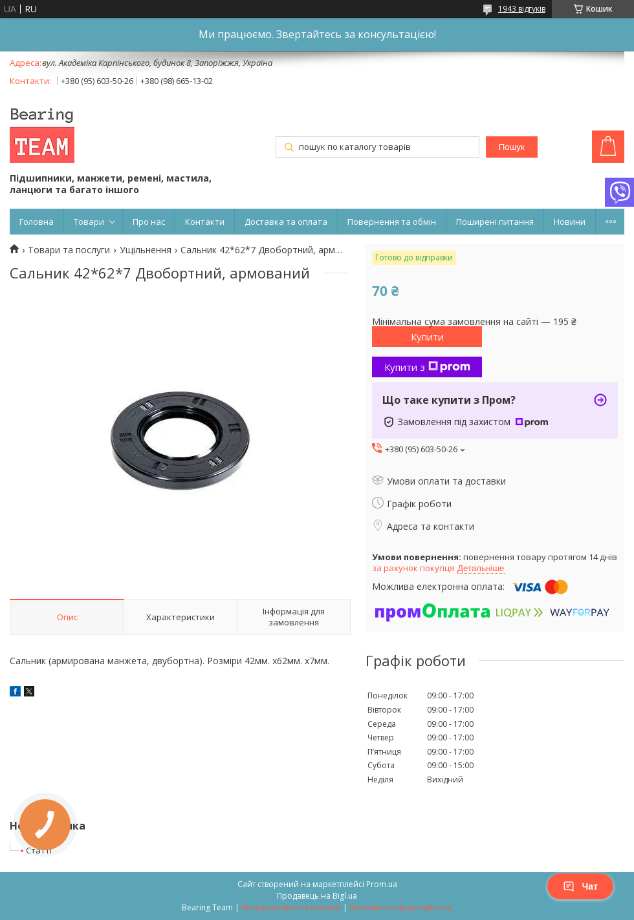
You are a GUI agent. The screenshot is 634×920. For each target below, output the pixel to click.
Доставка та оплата (286, 221)
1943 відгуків (521, 8)
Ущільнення (145, 250)
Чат (580, 886)
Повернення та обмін (391, 221)
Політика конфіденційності (400, 907)
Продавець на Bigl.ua (317, 895)
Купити (427, 336)
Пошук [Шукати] (512, 147)
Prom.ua (381, 884)
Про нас (149, 221)
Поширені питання (495, 221)
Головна (36, 221)
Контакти (204, 221)
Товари (89, 221)
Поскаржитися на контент (291, 907)
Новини (569, 221)
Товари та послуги (69, 250)
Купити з (427, 367)
